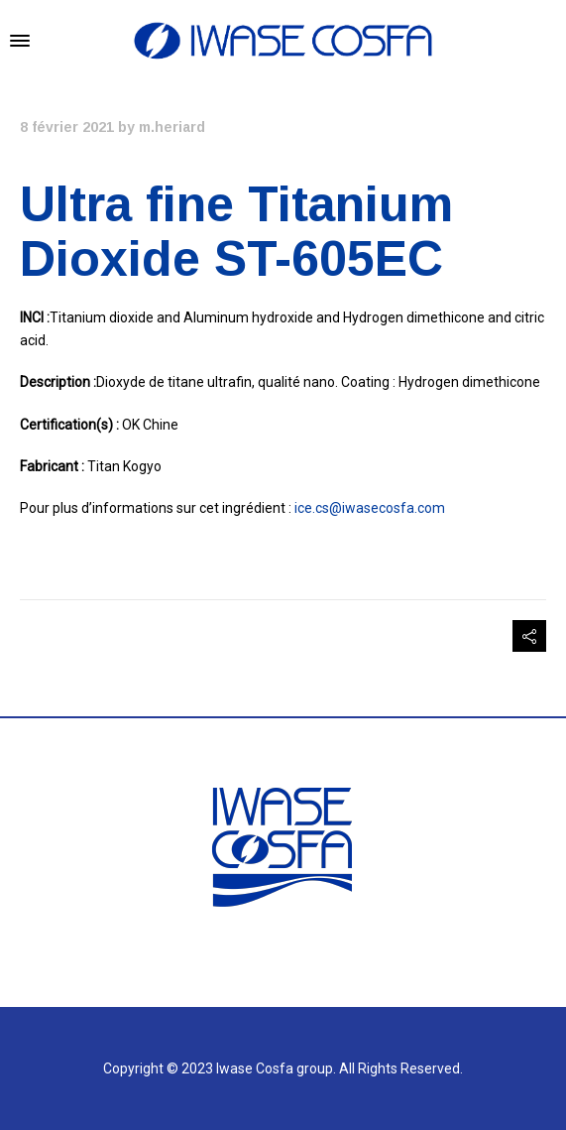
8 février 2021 (67, 127)
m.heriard (172, 127)
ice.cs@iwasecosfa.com (369, 508)
